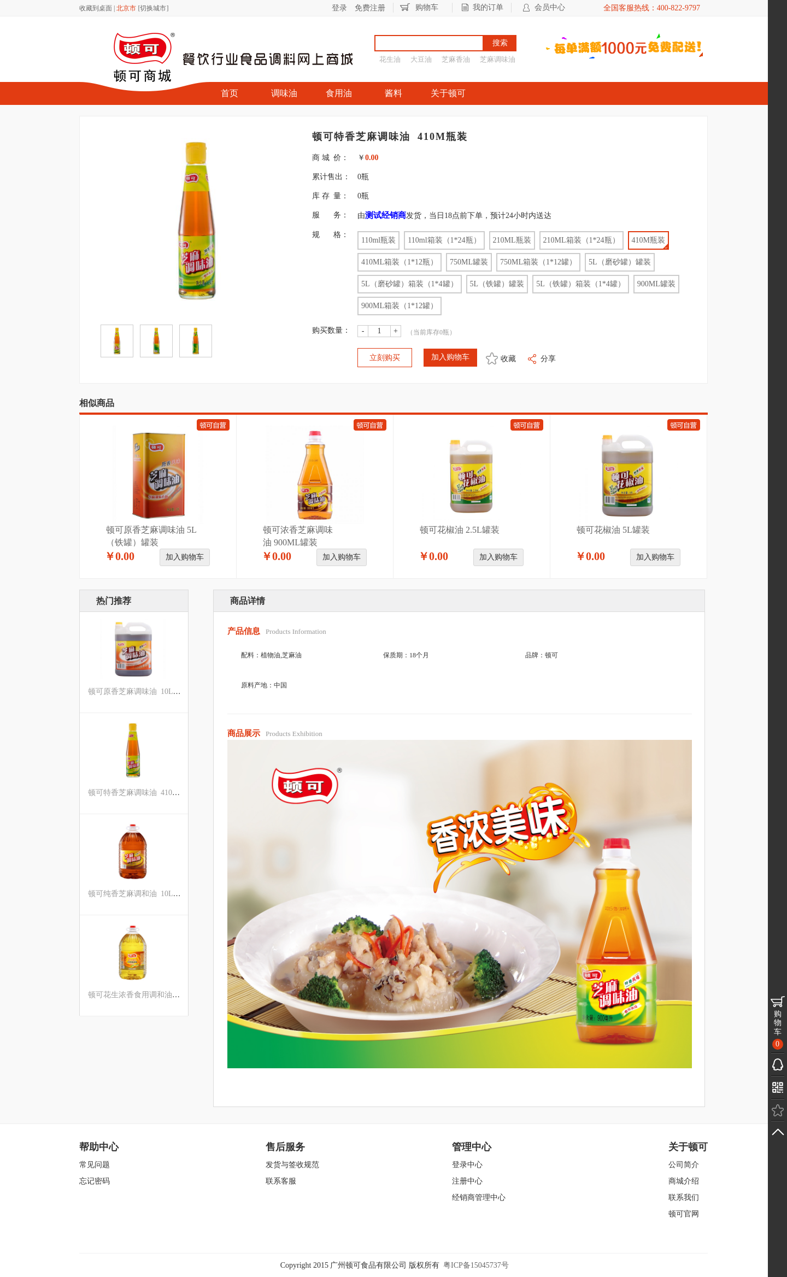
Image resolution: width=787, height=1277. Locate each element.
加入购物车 (185, 557)
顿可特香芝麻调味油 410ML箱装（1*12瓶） (162, 792)
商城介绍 (683, 1181)
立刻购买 (384, 358)
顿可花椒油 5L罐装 (613, 529)
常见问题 (94, 1165)
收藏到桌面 (95, 8)
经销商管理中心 (479, 1197)
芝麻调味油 (497, 59)
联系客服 (281, 1181)
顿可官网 (683, 1214)
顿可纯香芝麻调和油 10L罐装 (138, 894)
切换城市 (153, 8)
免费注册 (370, 8)
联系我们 (683, 1197)
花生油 (390, 59)
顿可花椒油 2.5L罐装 (460, 529)
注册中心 (467, 1181)
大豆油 (421, 59)
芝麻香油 (456, 59)
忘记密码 (94, 1181)
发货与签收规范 (292, 1165)
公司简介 (683, 1165)
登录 (339, 8)
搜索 (500, 43)
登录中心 (467, 1165)
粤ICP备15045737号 (476, 1265)
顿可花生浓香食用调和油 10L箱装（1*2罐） (163, 995)
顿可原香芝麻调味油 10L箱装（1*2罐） (155, 691)
